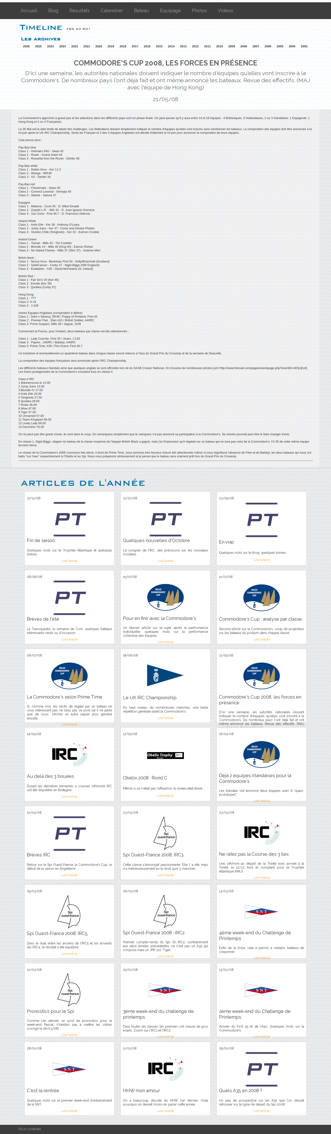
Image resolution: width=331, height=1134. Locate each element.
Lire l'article (69, 561)
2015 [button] (159, 46)
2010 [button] (219, 46)
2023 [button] (62, 46)
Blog (53, 10)
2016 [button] (147, 46)
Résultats (79, 10)
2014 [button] (171, 46)
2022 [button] (74, 46)
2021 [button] (86, 46)
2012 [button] (195, 46)
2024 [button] (50, 46)
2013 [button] (183, 46)
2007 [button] (255, 46)
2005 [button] (280, 46)
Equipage (170, 10)
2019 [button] (111, 46)
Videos (225, 10)
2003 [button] (304, 46)
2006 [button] (268, 46)
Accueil (29, 10)
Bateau (141, 10)
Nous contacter (29, 1129)
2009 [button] (231, 46)
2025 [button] (38, 46)
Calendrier (112, 10)
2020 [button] (98, 46)
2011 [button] (207, 46)
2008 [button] (243, 46)
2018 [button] (123, 46)
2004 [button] (292, 46)
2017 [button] (135, 46)
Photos (199, 10)
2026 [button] (26, 46)
